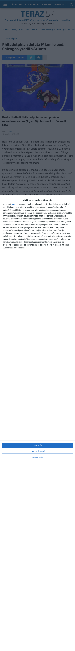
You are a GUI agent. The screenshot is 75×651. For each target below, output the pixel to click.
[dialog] (37, 423)
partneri (15, 204)
